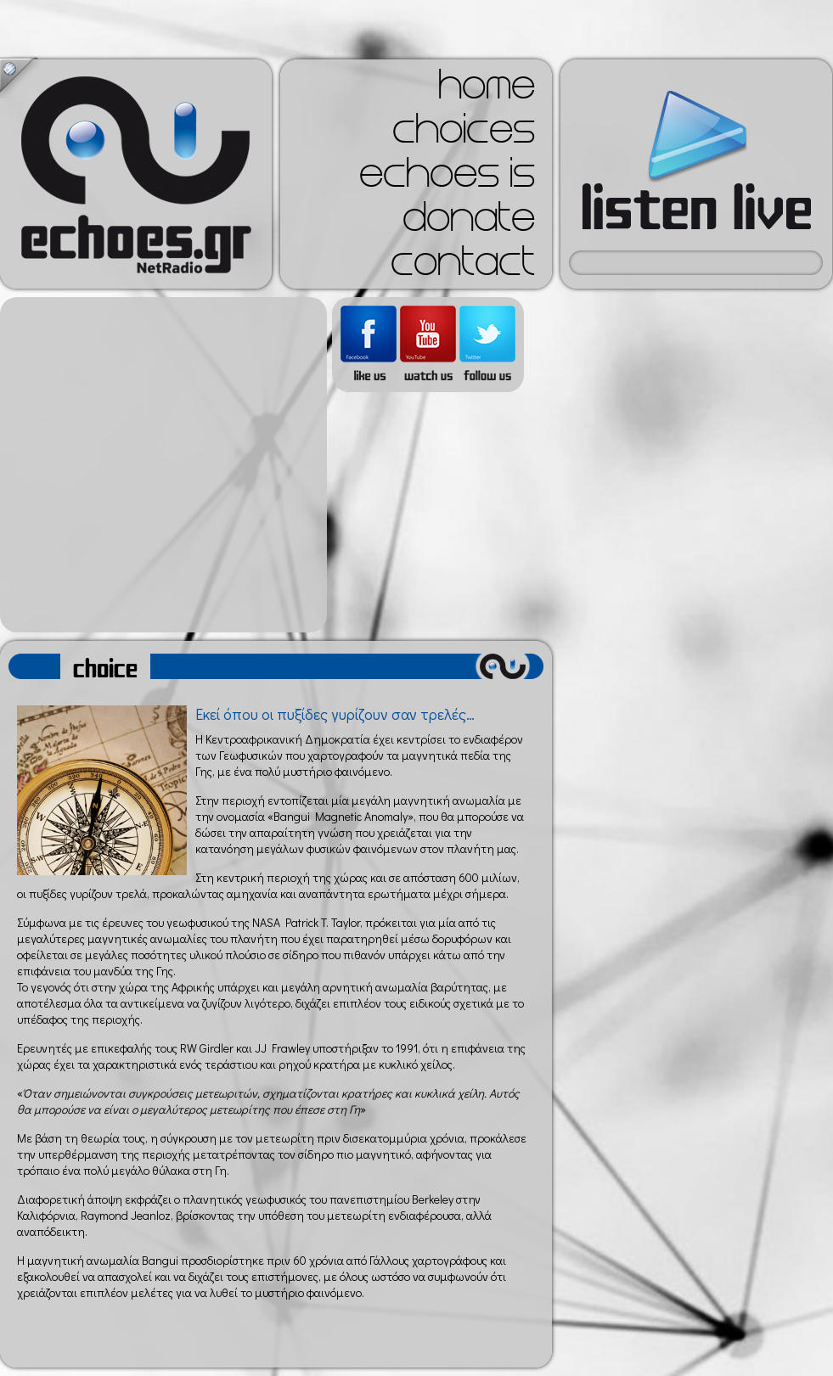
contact (463, 266)
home (486, 90)
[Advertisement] (159, 465)
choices (463, 134)
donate (468, 222)
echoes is (447, 178)
